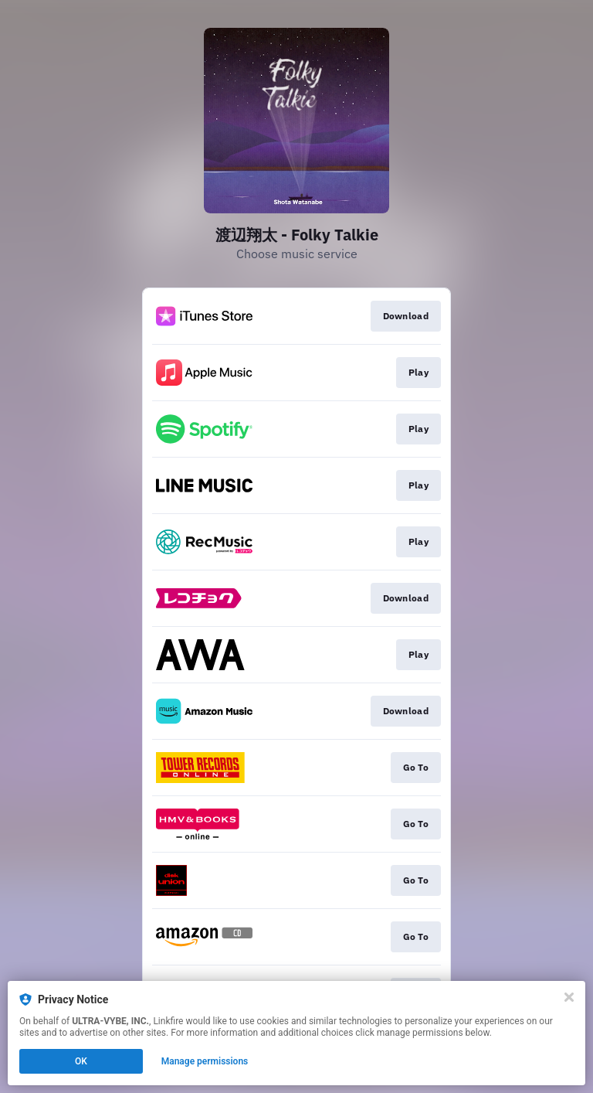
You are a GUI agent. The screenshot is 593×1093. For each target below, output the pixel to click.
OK (81, 1061)
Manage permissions (205, 1061)
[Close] (569, 997)
